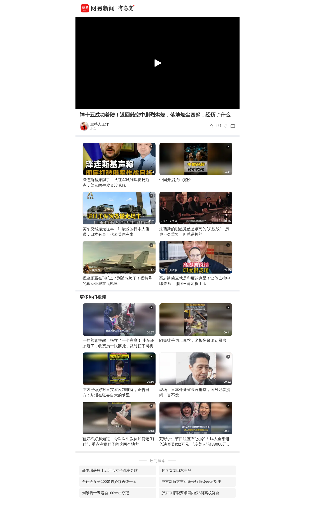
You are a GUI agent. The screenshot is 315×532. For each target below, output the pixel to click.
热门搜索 (157, 460)
